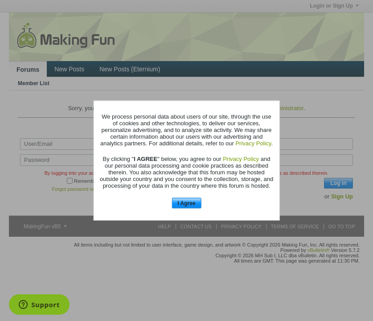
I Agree (186, 203)
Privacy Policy (253, 143)
